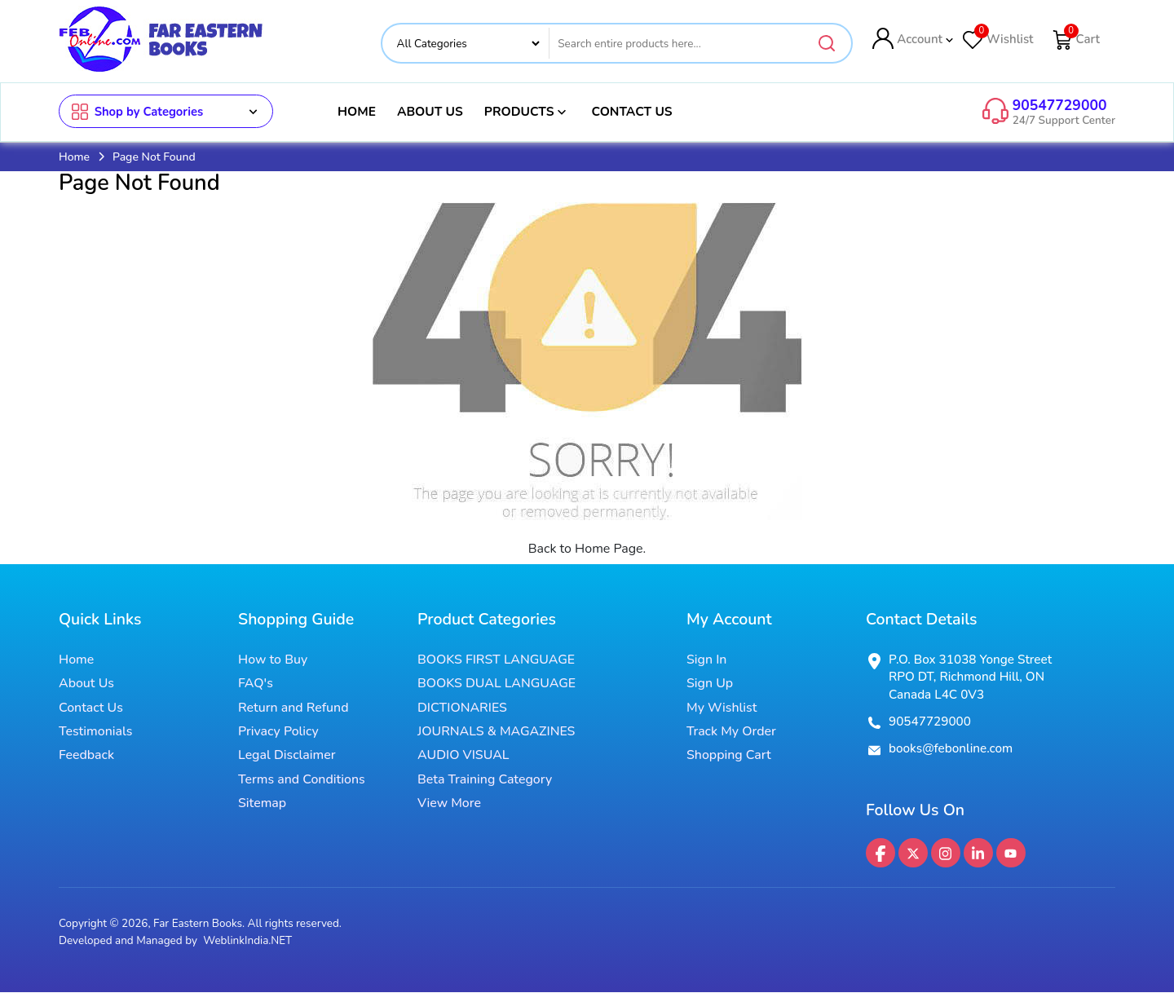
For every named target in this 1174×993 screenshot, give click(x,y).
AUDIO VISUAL (463, 756)
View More (449, 804)
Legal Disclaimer (287, 756)
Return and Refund (293, 708)
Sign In (706, 660)
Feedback (86, 756)
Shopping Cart (728, 756)
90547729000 (1060, 105)
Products (527, 112)
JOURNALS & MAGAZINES (496, 732)
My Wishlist (721, 708)
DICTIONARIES (462, 708)
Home (357, 111)
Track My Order (731, 732)
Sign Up (709, 684)
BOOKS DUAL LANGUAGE (496, 684)
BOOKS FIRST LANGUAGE (496, 660)
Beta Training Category (484, 780)
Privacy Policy (278, 732)
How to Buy (272, 660)
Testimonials (95, 732)
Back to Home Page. (587, 549)
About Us (430, 111)
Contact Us (631, 111)
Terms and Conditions (301, 780)
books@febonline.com (951, 749)
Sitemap (262, 804)
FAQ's (255, 684)
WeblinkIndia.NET (247, 940)
